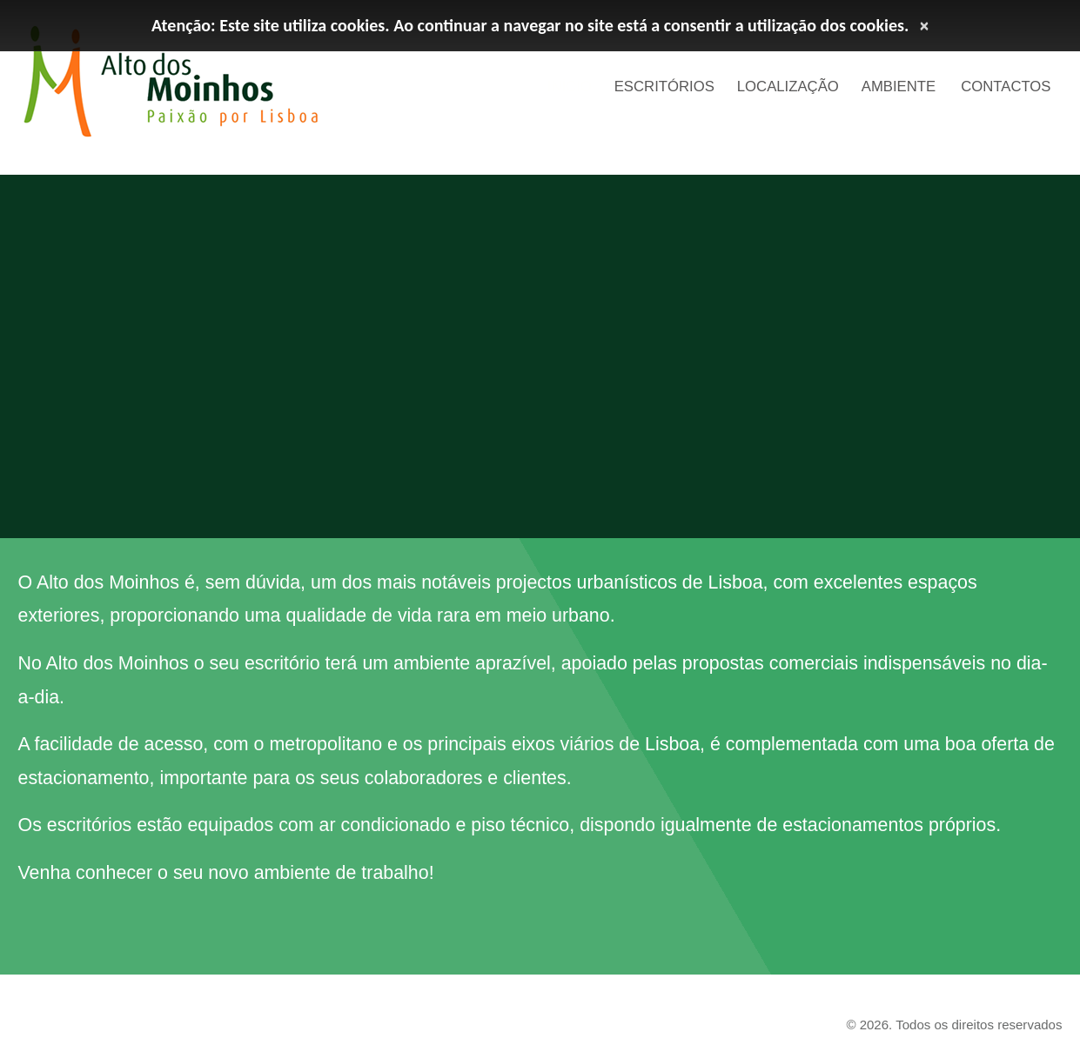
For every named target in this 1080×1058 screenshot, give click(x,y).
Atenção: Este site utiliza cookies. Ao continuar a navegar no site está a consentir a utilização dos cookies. (530, 25)
